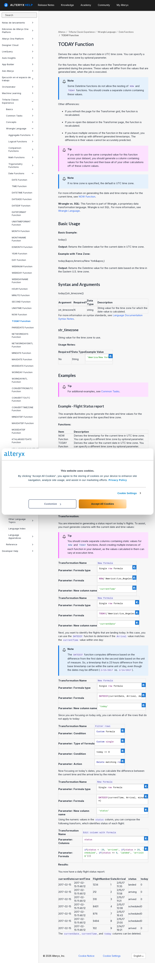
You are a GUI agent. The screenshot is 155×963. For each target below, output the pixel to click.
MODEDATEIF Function (18, 431)
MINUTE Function (21, 295)
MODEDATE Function (22, 365)
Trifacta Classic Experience (17, 101)
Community (104, 5)
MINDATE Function (21, 353)
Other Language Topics (20, 520)
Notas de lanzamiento (17, 22)
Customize (52, 503)
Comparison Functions (20, 149)
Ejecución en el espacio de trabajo (17, 79)
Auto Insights (17, 58)
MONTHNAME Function (19, 239)
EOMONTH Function (22, 247)
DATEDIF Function (21, 205)
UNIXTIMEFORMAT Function (21, 223)
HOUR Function (20, 288)
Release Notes (46, 5)
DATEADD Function (22, 199)
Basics (19, 109)
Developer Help (17, 551)
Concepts (19, 122)
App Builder (17, 64)
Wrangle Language (19, 128)
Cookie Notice (86, 955)
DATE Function (19, 179)
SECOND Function (21, 301)
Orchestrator (17, 86)
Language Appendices (20, 536)
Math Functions (20, 157)
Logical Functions (20, 141)
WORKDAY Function (22, 372)
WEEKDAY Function (22, 272)
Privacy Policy (118, 480)
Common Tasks (19, 115)
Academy (86, 5)
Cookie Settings (127, 493)
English (139, 955)
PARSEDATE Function (23, 327)
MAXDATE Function (22, 359)
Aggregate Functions (20, 135)
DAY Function (19, 260)
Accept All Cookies (102, 503)
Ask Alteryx (17, 71)
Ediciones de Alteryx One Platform (17, 30)
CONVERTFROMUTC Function (22, 390)
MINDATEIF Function (22, 416)
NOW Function (19, 314)
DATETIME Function (22, 192)
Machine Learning (17, 93)
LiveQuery (17, 51)
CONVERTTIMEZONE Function (22, 409)
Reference (19, 544)
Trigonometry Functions (20, 165)
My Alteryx (123, 5)
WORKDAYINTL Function (19, 380)
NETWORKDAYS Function (20, 335)
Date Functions (20, 173)
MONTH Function (21, 231)
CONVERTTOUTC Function (21, 399)
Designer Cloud (17, 45)
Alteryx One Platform (17, 38)
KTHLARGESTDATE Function (22, 441)
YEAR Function (19, 253)
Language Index (16, 528)
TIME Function (19, 186)
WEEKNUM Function (22, 266)
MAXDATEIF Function (23, 423)
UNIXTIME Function (22, 308)
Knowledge (67, 5)
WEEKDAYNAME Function (20, 281)
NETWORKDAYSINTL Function (22, 345)
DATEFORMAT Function (19, 213)
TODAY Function (21, 321)
